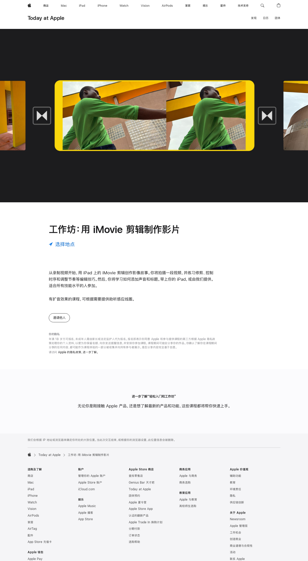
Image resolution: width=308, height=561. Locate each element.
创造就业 (235, 539)
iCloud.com (86, 489)
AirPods (33, 515)
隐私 (233, 495)
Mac (31, 482)
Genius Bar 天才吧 (142, 482)
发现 (254, 18)
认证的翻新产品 (139, 515)
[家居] (187, 5)
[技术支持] (243, 5)
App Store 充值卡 (40, 541)
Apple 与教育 (188, 499)
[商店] (46, 5)
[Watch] (124, 5)
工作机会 (235, 532)
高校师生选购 (187, 506)
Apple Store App (141, 508)
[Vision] (145, 5)
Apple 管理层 (239, 525)
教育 (233, 482)
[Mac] (64, 5)
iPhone (33, 495)
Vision (32, 508)
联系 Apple (237, 558)
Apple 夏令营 (138, 502)
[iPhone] (102, 5)
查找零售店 (136, 475)
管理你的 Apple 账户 (92, 475)
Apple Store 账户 (90, 482)
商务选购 (185, 482)
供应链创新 (237, 502)
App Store (85, 519)
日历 (266, 18)
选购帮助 (134, 541)
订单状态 (134, 535)
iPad (31, 489)
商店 (30, 475)
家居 (30, 522)
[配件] (223, 5)
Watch (32, 502)
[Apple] (29, 5)
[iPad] (82, 5)
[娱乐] (205, 5)
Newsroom (237, 519)
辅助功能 (235, 475)
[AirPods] (167, 5)
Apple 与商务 (188, 475)
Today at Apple (46, 18)
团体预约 (134, 495)
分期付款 (134, 528)
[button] (262, 5)
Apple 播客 (85, 512)
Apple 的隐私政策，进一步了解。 (78, 352)
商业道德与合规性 (241, 545)
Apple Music (87, 506)
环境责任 (235, 489)
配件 (30, 535)
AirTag (32, 528)
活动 (233, 552)
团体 (277, 18)
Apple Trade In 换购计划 (146, 522)
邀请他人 (59, 317)
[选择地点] (62, 244)
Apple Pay (35, 558)
